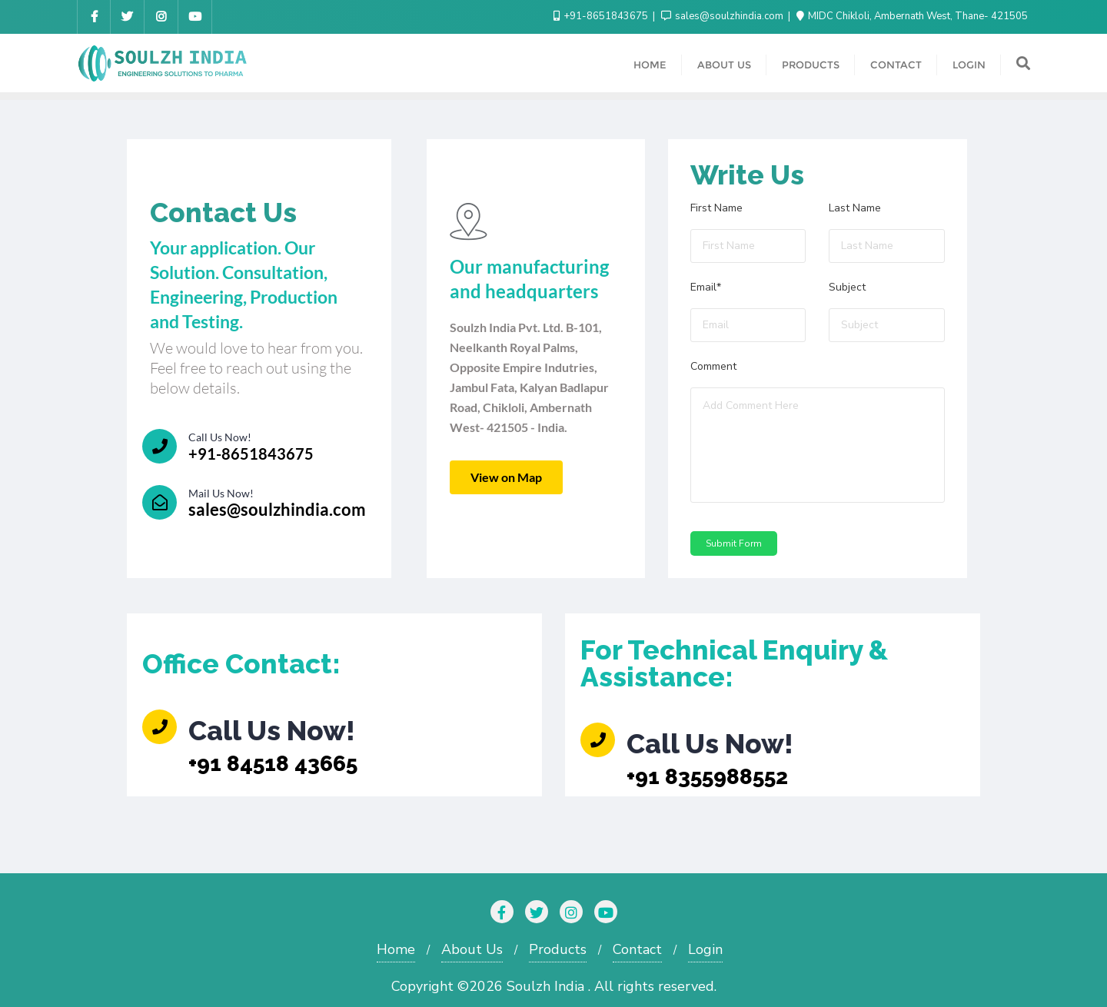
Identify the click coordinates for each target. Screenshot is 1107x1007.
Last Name (855, 209)
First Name (716, 209)
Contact (637, 949)
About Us (472, 949)
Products (558, 949)
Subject (847, 288)
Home (396, 949)
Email (705, 288)
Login (705, 949)
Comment (713, 367)
